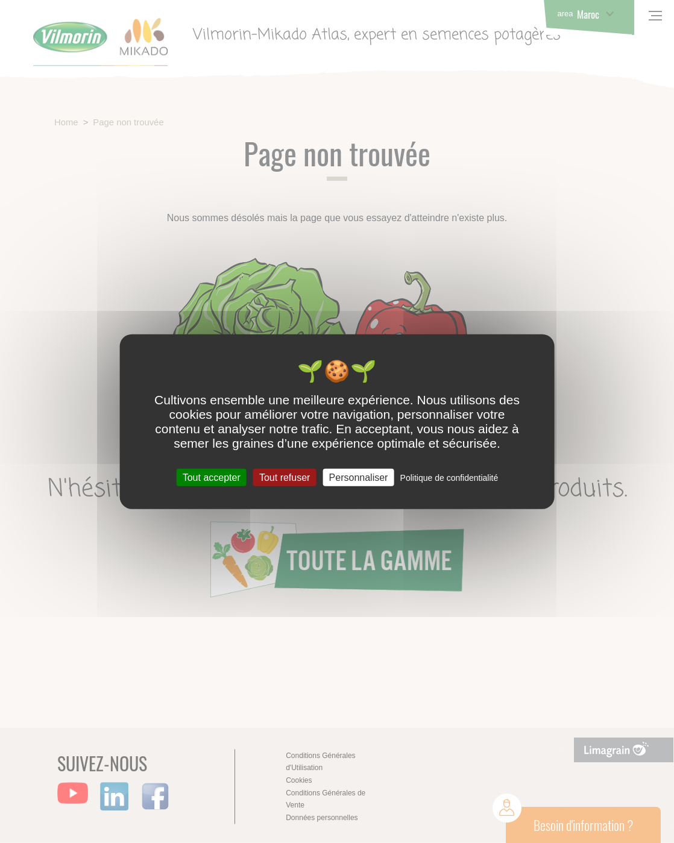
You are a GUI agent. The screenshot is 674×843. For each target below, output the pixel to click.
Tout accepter (212, 477)
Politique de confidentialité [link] (449, 478)
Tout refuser (284, 477)
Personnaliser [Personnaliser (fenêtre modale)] (358, 477)
